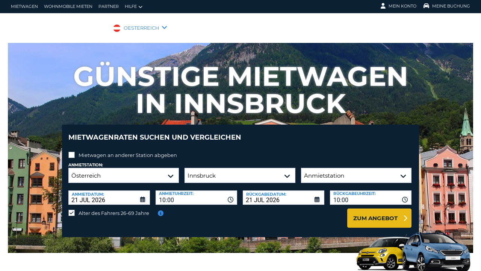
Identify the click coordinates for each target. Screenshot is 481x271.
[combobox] (196, 192)
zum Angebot (375, 212)
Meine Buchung (447, 6)
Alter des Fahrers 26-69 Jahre (114, 207)
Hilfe (133, 6)
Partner (108, 6)
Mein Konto (398, 6)
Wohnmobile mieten (68, 6)
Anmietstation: (85, 159)
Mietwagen (24, 6)
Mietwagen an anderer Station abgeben (128, 149)
